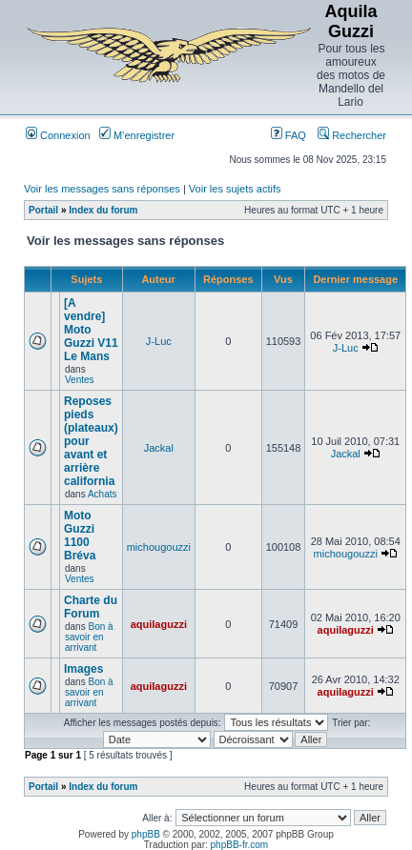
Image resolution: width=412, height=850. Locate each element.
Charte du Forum (90, 607)
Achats (102, 494)
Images (83, 669)
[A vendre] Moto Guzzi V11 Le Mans (91, 329)
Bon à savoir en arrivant (89, 637)
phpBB (146, 834)
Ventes (79, 379)
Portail (43, 210)
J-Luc (159, 341)
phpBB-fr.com (240, 845)
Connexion (58, 135)
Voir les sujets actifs (235, 188)
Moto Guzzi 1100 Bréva (79, 535)
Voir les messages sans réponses (102, 188)
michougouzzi (159, 547)
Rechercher (352, 135)
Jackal (159, 448)
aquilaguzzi (159, 624)
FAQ (288, 135)
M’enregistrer (137, 135)
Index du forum (103, 210)
